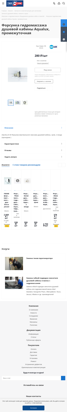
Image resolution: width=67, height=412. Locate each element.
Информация (33, 320)
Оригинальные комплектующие (33, 354)
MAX (38, 377)
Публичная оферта (33, 326)
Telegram (63, 396)
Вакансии (33, 305)
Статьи (33, 323)
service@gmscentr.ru (47, 388)
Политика (33, 311)
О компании (33, 296)
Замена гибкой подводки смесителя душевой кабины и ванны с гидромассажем (42, 267)
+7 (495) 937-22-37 (23, 387)
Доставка (33, 338)
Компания (33, 292)
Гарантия (33, 341)
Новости (33, 299)
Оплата (33, 335)
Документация (33, 316)
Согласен (33, 408)
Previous (5, 102)
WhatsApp (33, 377)
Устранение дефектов (33, 351)
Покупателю (33, 331)
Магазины (33, 308)
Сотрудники (33, 302)
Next (29, 102)
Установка (33, 345)
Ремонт (33, 348)
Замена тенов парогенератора (39, 245)
